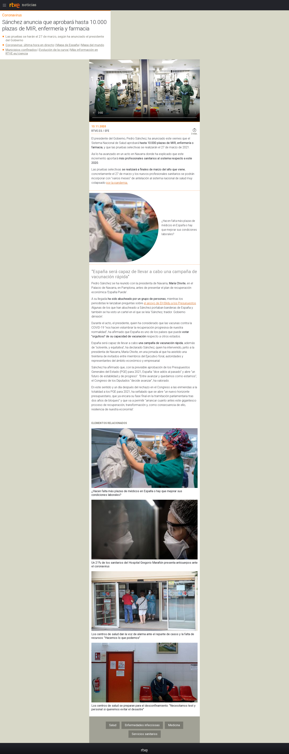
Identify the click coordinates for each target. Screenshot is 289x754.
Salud (112, 725)
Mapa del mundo (92, 45)
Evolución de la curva (54, 50)
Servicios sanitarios (144, 734)
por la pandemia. (117, 182)
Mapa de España (67, 45)
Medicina (174, 725)
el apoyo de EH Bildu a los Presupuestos (170, 303)
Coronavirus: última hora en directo (30, 45)
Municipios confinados (21, 50)
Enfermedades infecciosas (142, 725)
